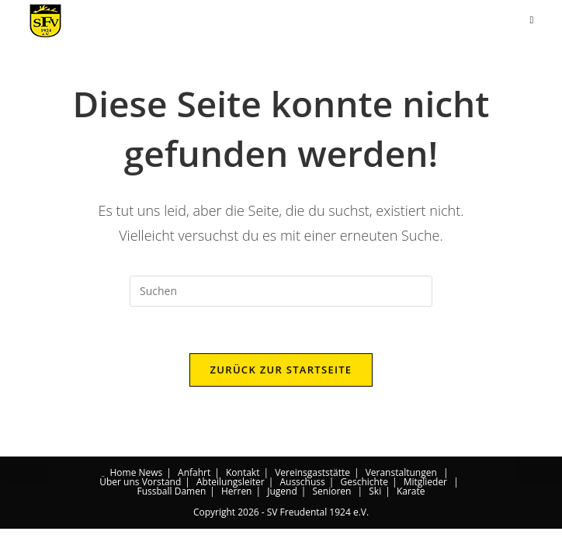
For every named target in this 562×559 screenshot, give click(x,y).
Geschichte (363, 512)
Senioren (331, 521)
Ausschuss (301, 512)
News (151, 502)
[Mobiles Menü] (531, 19)
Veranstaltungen (401, 502)
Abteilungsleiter (230, 512)
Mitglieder (425, 512)
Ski (375, 521)
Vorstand (162, 512)
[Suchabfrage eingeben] (281, 291)
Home (122, 502)
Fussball (154, 521)
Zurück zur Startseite (281, 370)
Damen (190, 521)
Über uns (119, 512)
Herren (236, 521)
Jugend (282, 521)
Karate (411, 521)
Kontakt (242, 502)
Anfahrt (194, 502)
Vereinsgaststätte (312, 502)
